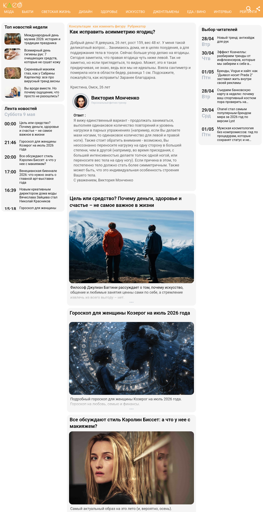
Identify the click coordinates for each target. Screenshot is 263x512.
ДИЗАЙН (85, 12)
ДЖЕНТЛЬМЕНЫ (166, 12)
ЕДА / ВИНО (196, 12)
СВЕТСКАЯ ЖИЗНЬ (56, 12)
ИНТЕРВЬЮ (223, 12)
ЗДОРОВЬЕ (109, 12)
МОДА (9, 12)
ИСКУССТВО (135, 12)
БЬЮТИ (27, 12)
